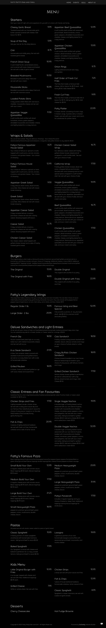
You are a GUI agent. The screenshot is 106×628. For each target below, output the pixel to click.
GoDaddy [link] (82, 624)
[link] (23, 2)
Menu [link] (83, 2)
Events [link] (76, 2)
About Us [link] (91, 2)
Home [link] (69, 2)
